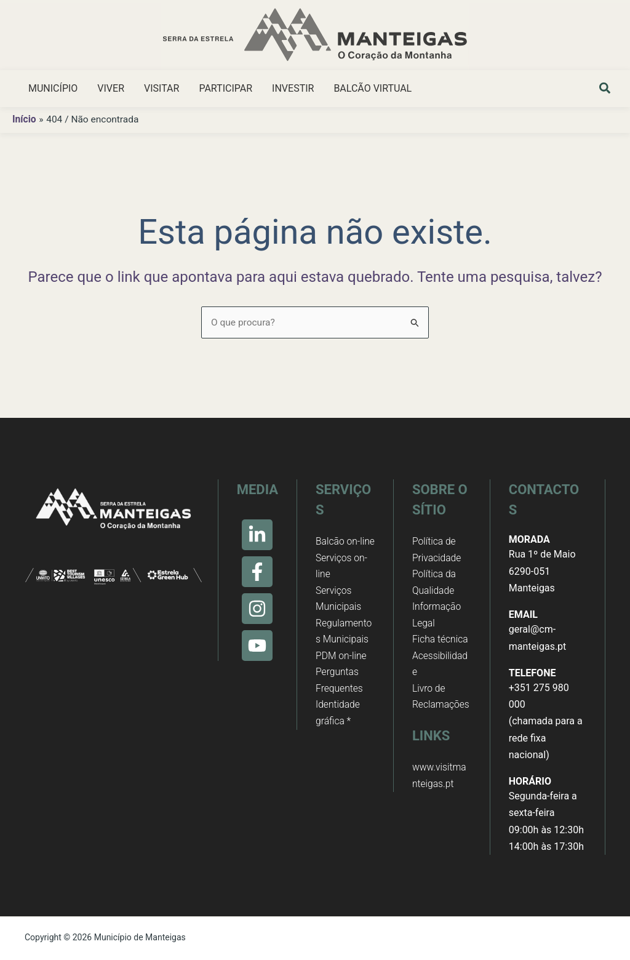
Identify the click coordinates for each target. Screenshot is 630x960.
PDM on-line (342, 676)
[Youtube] (257, 645)
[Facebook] (257, 571)
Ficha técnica (440, 642)
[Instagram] (257, 608)
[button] (605, 89)
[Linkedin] (257, 534)
